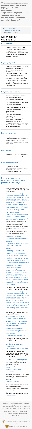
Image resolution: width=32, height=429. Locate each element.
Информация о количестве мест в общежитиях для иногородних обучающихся (15, 344)
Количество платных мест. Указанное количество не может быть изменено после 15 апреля (16, 332)
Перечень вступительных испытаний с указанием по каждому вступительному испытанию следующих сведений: (17, 217)
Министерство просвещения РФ (18, 426)
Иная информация (11, 395)
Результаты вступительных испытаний (16, 359)
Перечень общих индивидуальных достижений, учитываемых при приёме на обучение (17, 255)
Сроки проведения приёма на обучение (17, 214)
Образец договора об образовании (16, 335)
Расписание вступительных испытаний (17, 348)
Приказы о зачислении (12, 381)
